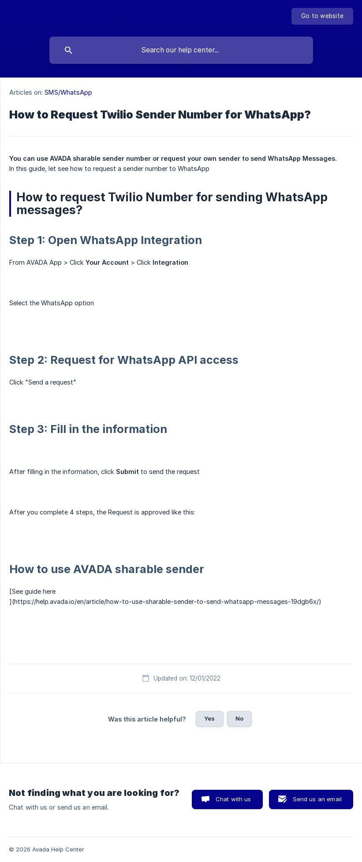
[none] (322, 16)
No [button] (239, 718)
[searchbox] (181, 50)
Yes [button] (209, 718)
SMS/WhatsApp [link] (68, 92)
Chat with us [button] (233, 799)
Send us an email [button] (317, 799)
